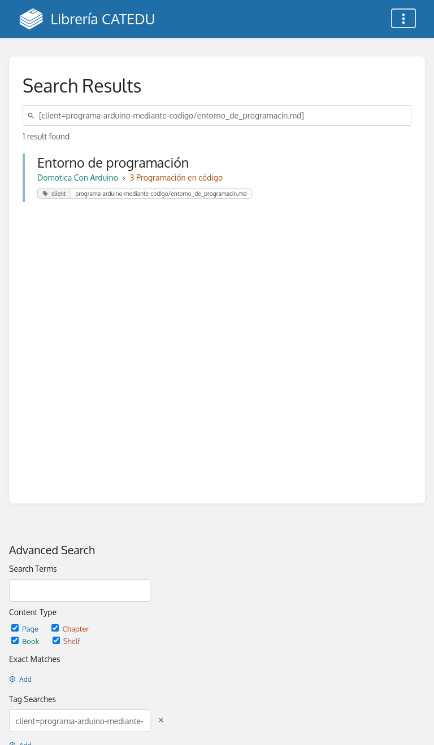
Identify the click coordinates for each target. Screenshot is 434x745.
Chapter (70, 628)
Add (20, 679)
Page (25, 628)
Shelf (66, 641)
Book (26, 641)
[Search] (32, 115)
